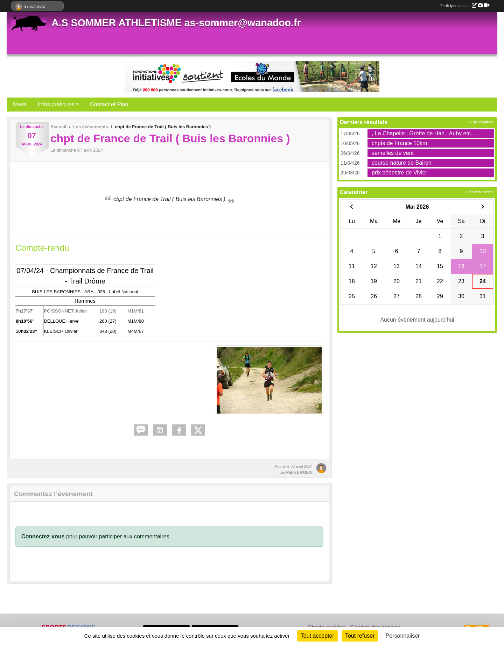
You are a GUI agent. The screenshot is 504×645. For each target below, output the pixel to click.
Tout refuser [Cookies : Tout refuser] (359, 636)
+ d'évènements (479, 192)
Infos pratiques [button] (56, 104)
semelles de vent (393, 153)
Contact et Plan (109, 104)
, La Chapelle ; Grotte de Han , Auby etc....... (427, 133)
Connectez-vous (43, 536)
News (20, 104)
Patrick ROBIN (299, 472)
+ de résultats (481, 122)
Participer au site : (464, 5)
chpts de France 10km (399, 143)
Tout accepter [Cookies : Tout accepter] (317, 636)
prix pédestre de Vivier (399, 172)
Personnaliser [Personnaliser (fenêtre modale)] (403, 636)
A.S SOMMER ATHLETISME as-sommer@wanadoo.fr (176, 22)
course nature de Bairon (402, 163)
